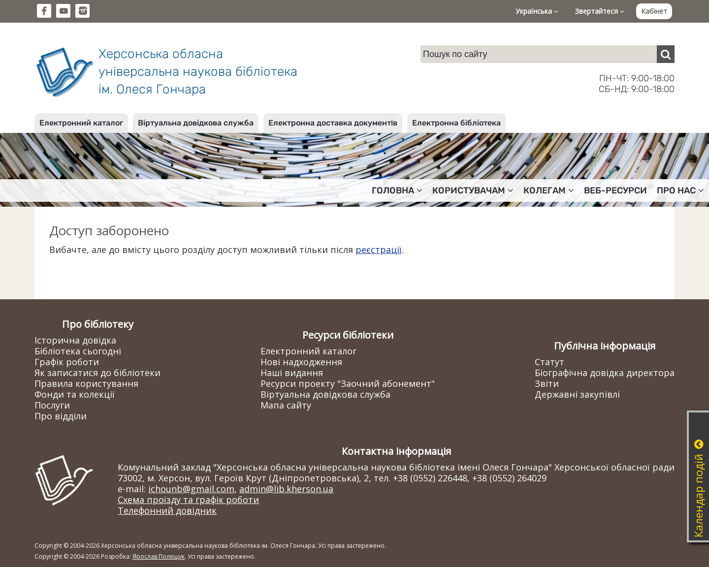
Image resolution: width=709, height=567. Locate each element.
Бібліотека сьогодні (77, 351)
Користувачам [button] (473, 190)
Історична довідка (75, 340)
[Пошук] (666, 54)
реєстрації (378, 249)
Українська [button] (537, 11)
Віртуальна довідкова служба (196, 122)
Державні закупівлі (577, 394)
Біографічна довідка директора (605, 372)
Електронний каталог (81, 122)
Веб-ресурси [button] (615, 190)
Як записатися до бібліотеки (97, 372)
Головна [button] (397, 190)
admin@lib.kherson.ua (286, 489)
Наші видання (291, 372)
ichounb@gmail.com (191, 489)
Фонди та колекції (74, 394)
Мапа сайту (285, 405)
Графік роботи (66, 362)
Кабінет (654, 11)
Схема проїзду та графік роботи (188, 499)
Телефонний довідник (167, 510)
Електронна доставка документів (332, 122)
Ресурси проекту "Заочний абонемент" (347, 383)
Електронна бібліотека (456, 122)
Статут (549, 362)
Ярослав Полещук (158, 556)
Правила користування (86, 383)
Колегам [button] (548, 190)
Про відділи (60, 416)
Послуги (52, 405)
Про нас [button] (680, 190)
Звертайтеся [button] (599, 11)
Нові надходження (301, 362)
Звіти (547, 383)
